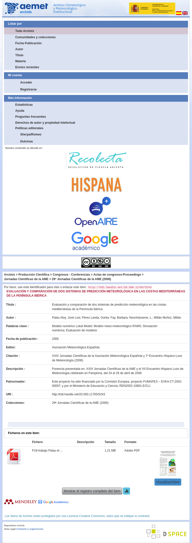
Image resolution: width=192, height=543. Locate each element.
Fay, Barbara (119, 317)
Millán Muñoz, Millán (167, 317)
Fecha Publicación (28, 43)
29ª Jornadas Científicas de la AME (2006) (81, 279)
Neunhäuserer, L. (140, 317)
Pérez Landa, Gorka (95, 317)
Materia (20, 61)
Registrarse (28, 89)
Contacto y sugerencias (29, 529)
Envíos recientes (27, 67)
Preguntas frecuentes (30, 116)
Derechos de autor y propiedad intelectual (45, 122)
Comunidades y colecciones (35, 37)
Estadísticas (24, 104)
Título (19, 55)
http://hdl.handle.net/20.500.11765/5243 (78, 394)
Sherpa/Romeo (31, 134)
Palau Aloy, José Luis (66, 317)
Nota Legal (10, 529)
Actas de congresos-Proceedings (117, 274)
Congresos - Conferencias (71, 274)
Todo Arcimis (24, 31)
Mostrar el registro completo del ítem (92, 491)
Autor (19, 49)
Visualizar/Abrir (168, 482)
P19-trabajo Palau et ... (47, 450)
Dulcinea (26, 141)
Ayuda (19, 110)
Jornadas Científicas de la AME (26, 279)
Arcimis (9, 274)
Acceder (26, 82)
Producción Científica (33, 274)
